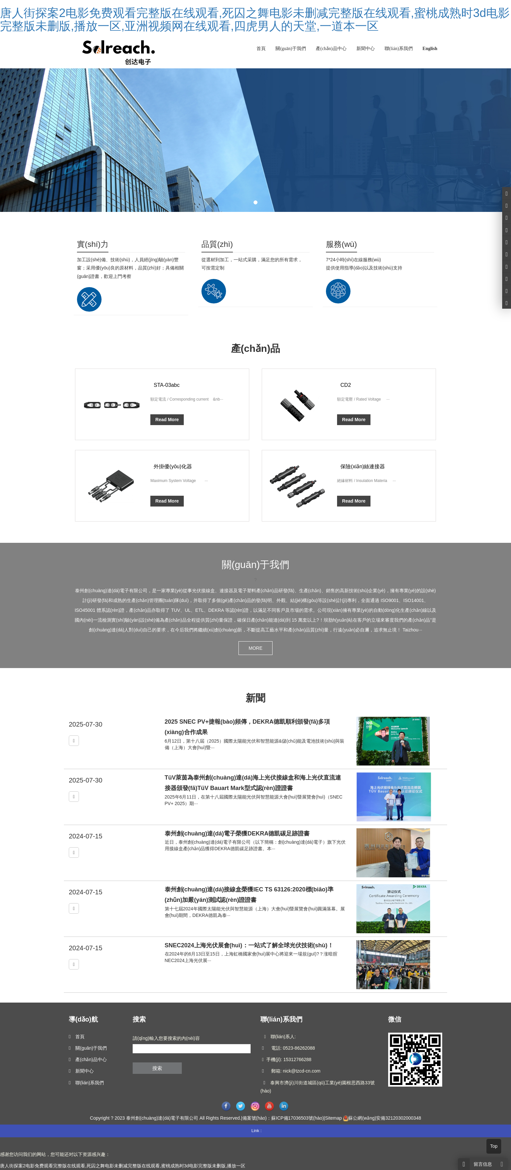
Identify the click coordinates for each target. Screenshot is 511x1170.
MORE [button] (255, 648)
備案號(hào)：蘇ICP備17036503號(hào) (283, 1118)
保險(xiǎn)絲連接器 (362, 466)
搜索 (157, 1068)
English (430, 48)
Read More (167, 419)
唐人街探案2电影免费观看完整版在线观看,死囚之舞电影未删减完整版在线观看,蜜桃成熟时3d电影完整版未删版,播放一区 (122, 1165)
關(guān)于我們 (290, 48)
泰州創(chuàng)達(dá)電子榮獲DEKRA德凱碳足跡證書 (237, 833)
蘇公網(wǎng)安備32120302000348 (384, 1118)
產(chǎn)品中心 (331, 48)
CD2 (345, 385)
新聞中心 (365, 48)
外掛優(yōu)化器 (173, 466)
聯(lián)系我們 (399, 48)
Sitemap (333, 1118)
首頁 (261, 48)
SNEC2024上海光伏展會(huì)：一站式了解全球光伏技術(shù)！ (249, 945)
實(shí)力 (92, 244)
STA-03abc (167, 385)
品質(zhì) (217, 244)
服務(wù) (341, 244)
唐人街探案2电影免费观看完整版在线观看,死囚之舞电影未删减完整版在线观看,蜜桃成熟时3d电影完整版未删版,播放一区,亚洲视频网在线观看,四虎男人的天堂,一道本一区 (255, 19)
